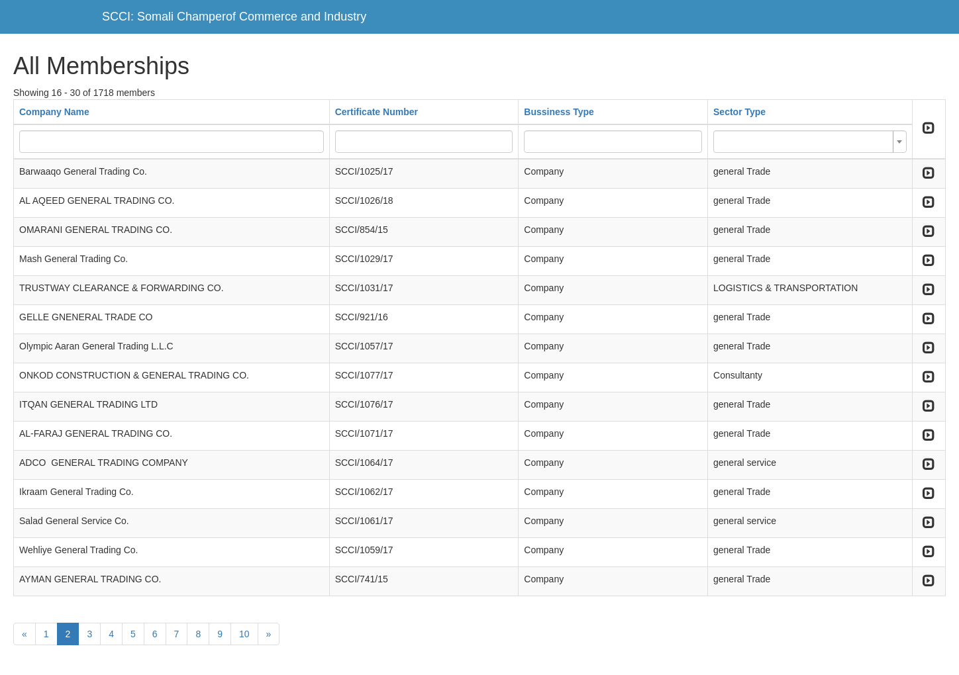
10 (244, 634)
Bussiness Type (559, 112)
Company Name (54, 112)
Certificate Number (376, 112)
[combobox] (810, 141)
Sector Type (739, 112)
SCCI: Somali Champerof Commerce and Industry (234, 16)
